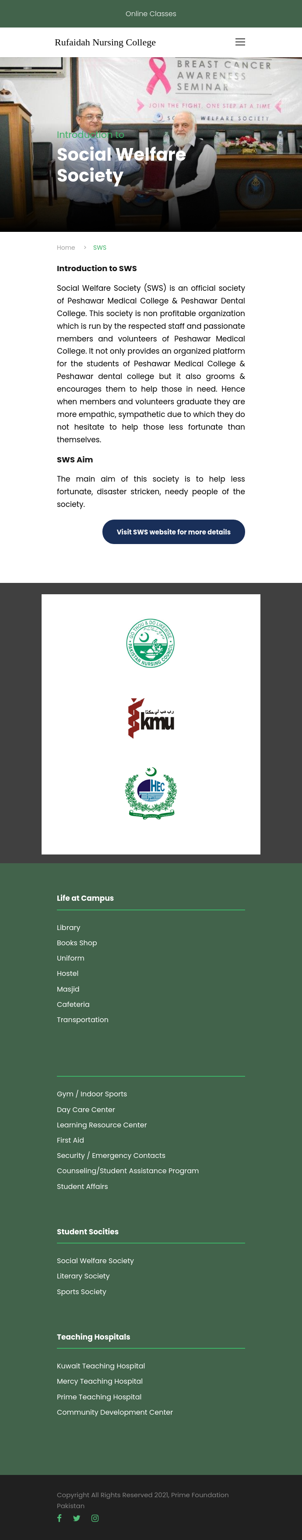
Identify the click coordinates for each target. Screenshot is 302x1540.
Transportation (83, 1020)
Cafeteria (73, 1004)
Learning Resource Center (102, 1125)
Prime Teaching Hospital (99, 1397)
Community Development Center (115, 1412)
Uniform (70, 958)
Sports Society (81, 1292)
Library (68, 928)
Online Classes (151, 14)
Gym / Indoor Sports (92, 1094)
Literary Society (83, 1276)
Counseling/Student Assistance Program (128, 1171)
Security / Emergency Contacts (111, 1156)
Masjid (68, 989)
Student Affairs (82, 1187)
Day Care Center (86, 1110)
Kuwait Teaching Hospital (101, 1366)
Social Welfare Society (95, 1261)
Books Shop (77, 943)
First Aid (70, 1140)
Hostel (67, 973)
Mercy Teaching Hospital (100, 1381)
